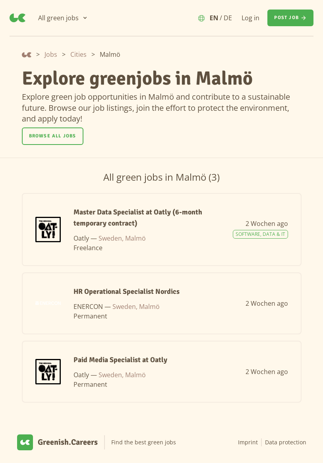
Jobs (50, 54)
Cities (78, 54)
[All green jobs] (63, 18)
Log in (250, 18)
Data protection (285, 442)
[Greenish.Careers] (17, 18)
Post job (290, 18)
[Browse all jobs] (52, 136)
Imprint (248, 442)
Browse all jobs (52, 136)
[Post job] (290, 18)
